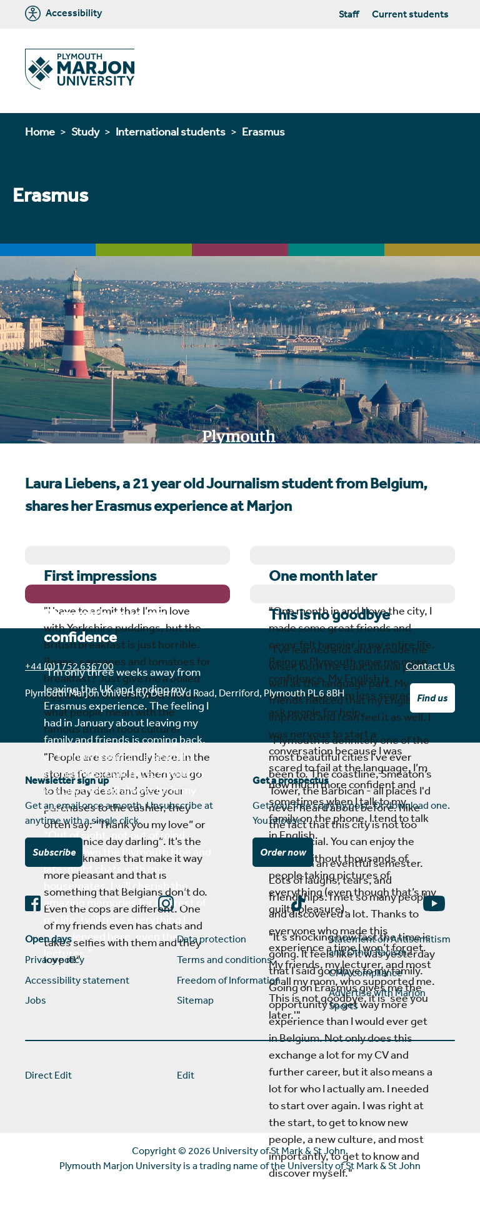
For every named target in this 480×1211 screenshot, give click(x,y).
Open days (48, 938)
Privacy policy (54, 959)
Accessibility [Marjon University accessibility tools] (63, 13)
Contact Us (430, 666)
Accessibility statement (77, 980)
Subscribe (54, 852)
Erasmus (263, 131)
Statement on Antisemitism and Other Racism (390, 945)
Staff (349, 13)
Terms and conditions (224, 959)
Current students (410, 13)
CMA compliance (365, 972)
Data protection (211, 938)
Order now (283, 852)
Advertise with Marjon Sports (377, 999)
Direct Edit (48, 1075)
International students (171, 131)
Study (85, 131)
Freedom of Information (229, 980)
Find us (432, 697)
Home (40, 131)
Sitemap (195, 1000)
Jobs (35, 1000)
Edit (185, 1075)
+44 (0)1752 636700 (69, 666)
